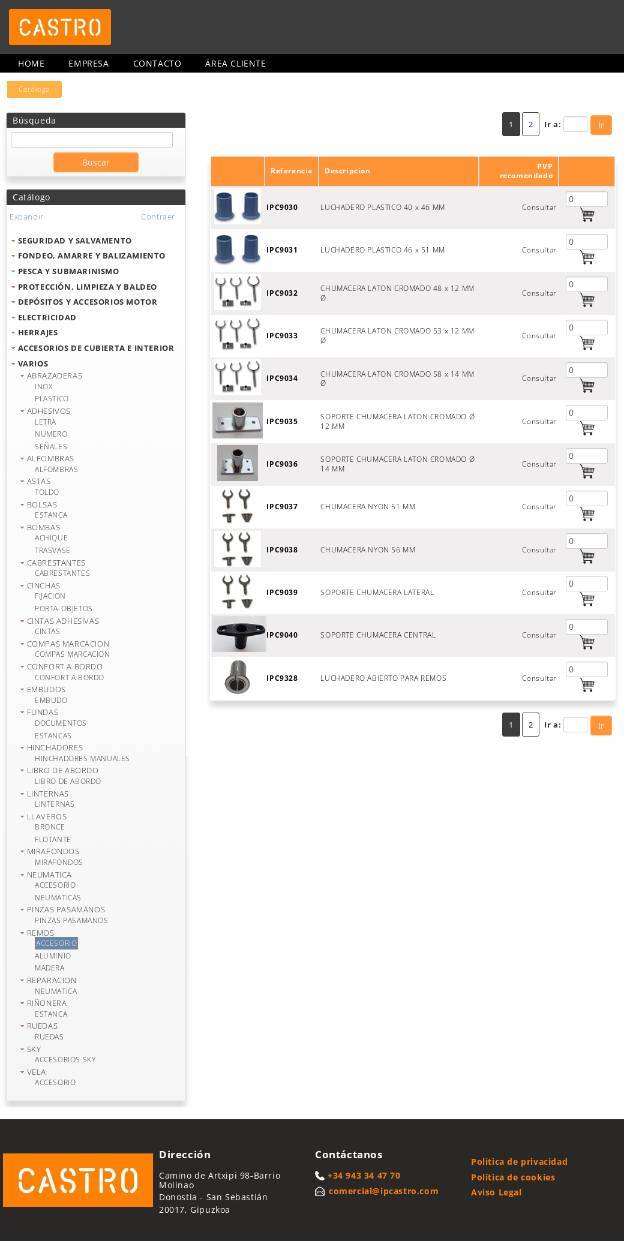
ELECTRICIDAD (47, 317)
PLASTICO (52, 398)
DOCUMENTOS (61, 723)
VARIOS (33, 363)
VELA (36, 1071)
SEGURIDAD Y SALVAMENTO (75, 240)
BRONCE (50, 827)
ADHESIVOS (49, 410)
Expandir (27, 216)
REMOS (41, 932)
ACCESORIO (55, 885)
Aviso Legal (496, 1192)
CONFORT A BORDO (65, 666)
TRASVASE (53, 550)
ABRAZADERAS (55, 375)
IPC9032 (282, 293)
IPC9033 (282, 335)
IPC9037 (282, 506)
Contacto (157, 63)
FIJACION (50, 596)
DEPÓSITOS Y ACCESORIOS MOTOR (88, 301)
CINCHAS (44, 585)
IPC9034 (282, 378)
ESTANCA (51, 515)
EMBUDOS (46, 689)
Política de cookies (513, 1177)
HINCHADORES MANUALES (82, 758)
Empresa (88, 63)
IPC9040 (282, 635)
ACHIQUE (51, 538)
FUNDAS (43, 712)
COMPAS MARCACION (68, 643)
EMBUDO (51, 700)
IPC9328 (282, 678)
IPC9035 (282, 421)
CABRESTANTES (56, 562)
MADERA (50, 968)
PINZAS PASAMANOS (66, 909)
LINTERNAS (48, 793)
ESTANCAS (53, 736)
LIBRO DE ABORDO (63, 770)
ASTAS (39, 481)
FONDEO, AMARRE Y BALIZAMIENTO (92, 255)
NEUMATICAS (58, 898)
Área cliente (235, 63)
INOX (43, 386)
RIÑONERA (47, 1002)
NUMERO (51, 434)
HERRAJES (38, 332)
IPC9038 (282, 550)
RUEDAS (42, 1025)
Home (31, 63)
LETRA (45, 422)
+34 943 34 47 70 (364, 1175)
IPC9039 (282, 592)
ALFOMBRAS (50, 458)
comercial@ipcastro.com (384, 1191)
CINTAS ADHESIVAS (63, 620)
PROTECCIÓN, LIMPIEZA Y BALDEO (87, 286)
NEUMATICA (49, 874)
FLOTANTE (53, 839)
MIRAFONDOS (53, 851)
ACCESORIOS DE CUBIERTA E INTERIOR (96, 347)
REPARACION (52, 980)
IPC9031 (282, 250)
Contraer (158, 216)
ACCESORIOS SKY (65, 1059)
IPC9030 (282, 207)
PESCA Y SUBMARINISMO (68, 271)
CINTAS (48, 631)
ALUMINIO (53, 956)
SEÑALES (51, 446)
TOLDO (47, 492)
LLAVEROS (47, 816)
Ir (601, 125)
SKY (34, 1049)
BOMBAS (44, 527)
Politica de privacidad (519, 1161)
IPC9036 (282, 464)
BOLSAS (42, 504)
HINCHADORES (55, 747)
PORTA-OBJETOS (64, 608)
